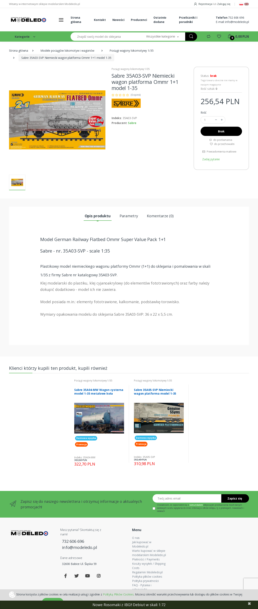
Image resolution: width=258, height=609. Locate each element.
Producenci (139, 20)
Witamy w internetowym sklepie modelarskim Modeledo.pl (44, 4)
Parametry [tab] (129, 215)
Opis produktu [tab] (98, 215)
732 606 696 (236, 17)
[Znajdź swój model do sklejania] (105, 36)
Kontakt (100, 20)
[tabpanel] (99, 424)
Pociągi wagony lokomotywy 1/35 (132, 50)
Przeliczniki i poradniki (188, 20)
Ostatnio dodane (159, 20)
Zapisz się (234, 498)
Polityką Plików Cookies (118, 594)
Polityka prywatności (145, 581)
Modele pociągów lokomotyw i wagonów (67, 50)
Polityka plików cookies (147, 576)
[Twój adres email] (187, 498)
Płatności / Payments (146, 559)
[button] (162, 36)
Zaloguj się (223, 4)
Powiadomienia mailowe (219, 151)
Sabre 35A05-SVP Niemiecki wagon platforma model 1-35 (155, 391)
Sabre (132, 123)
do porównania (220, 140)
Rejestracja (203, 4)
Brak (221, 131)
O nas (136, 538)
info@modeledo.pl (237, 22)
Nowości (118, 20)
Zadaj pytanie (211, 159)
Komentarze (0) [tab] (160, 215)
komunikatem (196, 504)
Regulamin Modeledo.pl (147, 572)
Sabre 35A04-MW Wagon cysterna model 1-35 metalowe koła (98, 391)
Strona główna (76, 20)
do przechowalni (222, 144)
